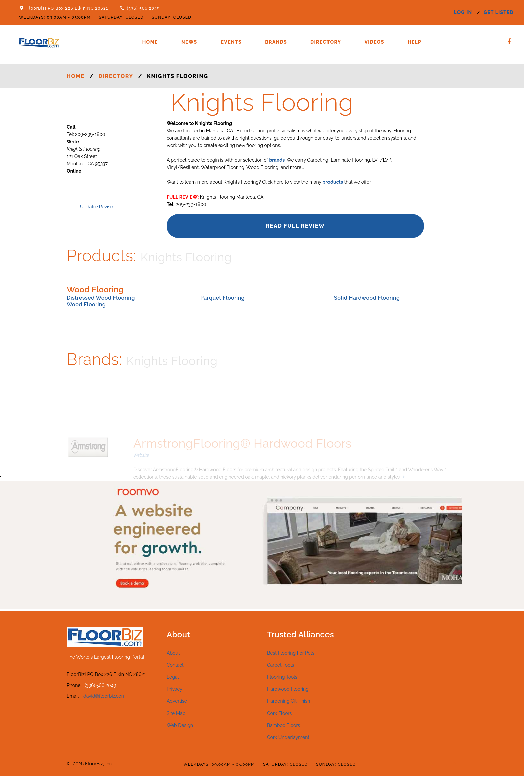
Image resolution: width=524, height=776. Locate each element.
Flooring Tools (282, 677)
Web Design (180, 725)
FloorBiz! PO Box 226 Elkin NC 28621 (67, 8)
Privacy (174, 689)
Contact (175, 665)
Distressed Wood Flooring (101, 298)
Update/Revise (96, 206)
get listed (499, 12)
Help (414, 42)
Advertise (177, 701)
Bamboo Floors (283, 725)
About (173, 653)
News (189, 42)
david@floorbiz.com (104, 696)
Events (231, 42)
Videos (374, 42)
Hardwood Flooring (288, 689)
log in (463, 12)
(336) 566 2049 (143, 8)
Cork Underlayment (288, 737)
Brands (276, 42)
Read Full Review (295, 226)
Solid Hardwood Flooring (367, 298)
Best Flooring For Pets (290, 653)
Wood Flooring (86, 304)
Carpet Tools (280, 665)
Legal (173, 677)
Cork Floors (279, 713)
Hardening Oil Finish (288, 701)
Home (150, 42)
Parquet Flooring (222, 298)
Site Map (176, 713)
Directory (325, 42)
